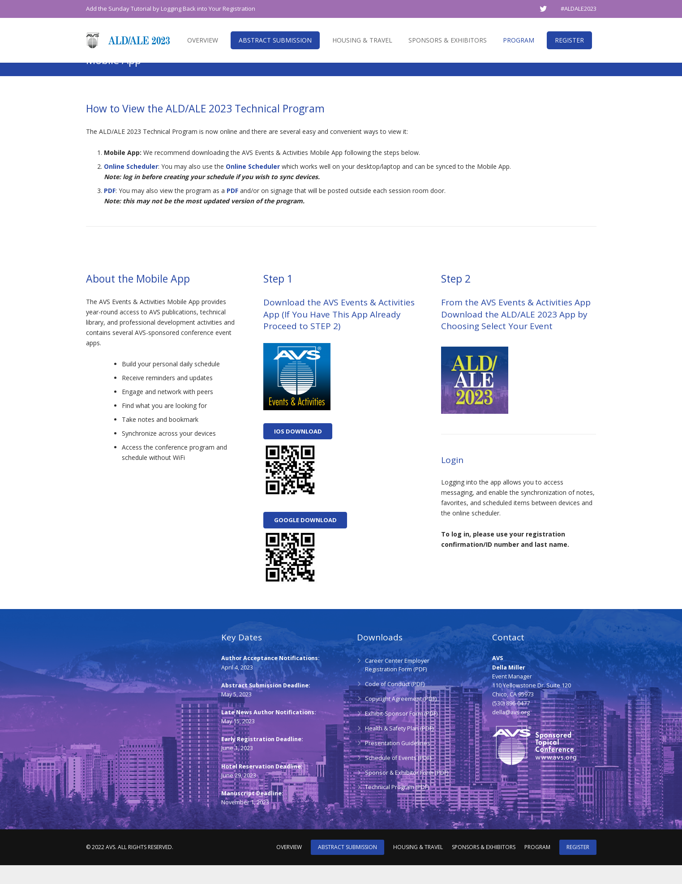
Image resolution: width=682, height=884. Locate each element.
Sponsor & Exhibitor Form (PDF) (406, 791)
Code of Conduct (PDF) (395, 703)
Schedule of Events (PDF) (398, 777)
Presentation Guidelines (397, 762)
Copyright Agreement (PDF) (401, 717)
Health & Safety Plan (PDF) (399, 747)
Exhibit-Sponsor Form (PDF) (401, 732)
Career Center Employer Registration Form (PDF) (397, 684)
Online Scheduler (131, 185)
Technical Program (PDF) (397, 806)
